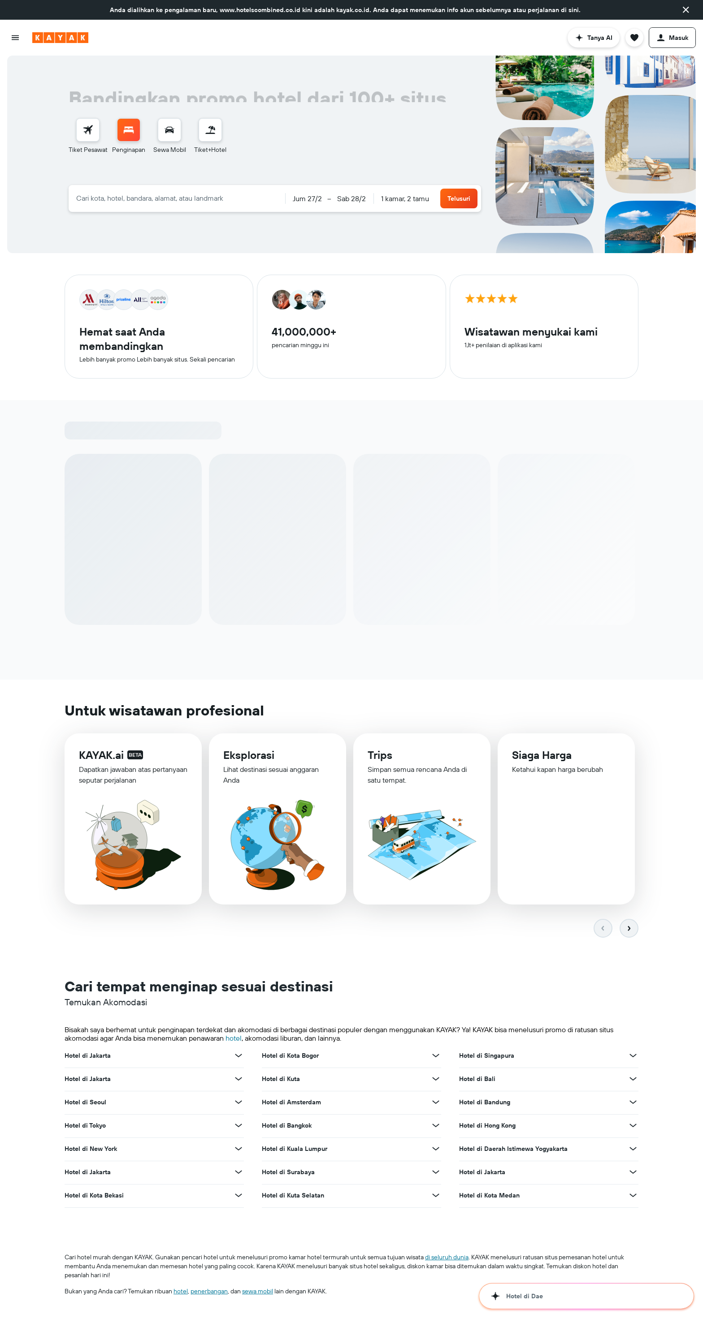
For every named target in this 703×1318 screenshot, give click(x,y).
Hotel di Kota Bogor (290, 1056)
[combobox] (177, 198)
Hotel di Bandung (484, 1103)
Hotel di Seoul (85, 1103)
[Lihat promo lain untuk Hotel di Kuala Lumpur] (435, 1149)
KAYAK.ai (101, 757)
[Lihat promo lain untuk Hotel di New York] (238, 1149)
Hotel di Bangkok (287, 1126)
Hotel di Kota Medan (489, 1196)
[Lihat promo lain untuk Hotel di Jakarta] (238, 1056)
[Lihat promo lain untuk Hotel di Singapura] (633, 1056)
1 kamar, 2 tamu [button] (405, 198)
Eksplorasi (248, 758)
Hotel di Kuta (281, 1080)
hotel (234, 1039)
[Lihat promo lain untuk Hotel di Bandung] (633, 1103)
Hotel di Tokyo (85, 1126)
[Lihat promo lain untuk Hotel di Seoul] (238, 1103)
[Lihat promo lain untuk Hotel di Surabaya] (435, 1172)
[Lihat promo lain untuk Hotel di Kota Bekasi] (238, 1196)
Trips (380, 759)
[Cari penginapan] (128, 130)
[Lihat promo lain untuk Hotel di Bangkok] (435, 1126)
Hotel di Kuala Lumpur (294, 1150)
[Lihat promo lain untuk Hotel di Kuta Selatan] (435, 1196)
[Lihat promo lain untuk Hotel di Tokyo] (238, 1126)
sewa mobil (257, 1292)
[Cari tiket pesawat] (88, 130)
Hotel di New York (91, 1150)
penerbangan (209, 1292)
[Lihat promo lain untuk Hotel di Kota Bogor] (435, 1056)
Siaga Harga (542, 760)
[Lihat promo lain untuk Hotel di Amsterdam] (435, 1103)
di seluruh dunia (447, 1258)
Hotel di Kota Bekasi (94, 1196)
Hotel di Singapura (486, 1056)
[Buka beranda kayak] (60, 37)
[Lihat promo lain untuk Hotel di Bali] (633, 1079)
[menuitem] (88, 136)
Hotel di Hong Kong (487, 1126)
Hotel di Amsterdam (291, 1103)
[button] (686, 10)
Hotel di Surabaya (288, 1173)
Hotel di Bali (477, 1080)
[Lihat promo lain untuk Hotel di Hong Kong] (633, 1126)
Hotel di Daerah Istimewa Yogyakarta (513, 1150)
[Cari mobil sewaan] (169, 130)
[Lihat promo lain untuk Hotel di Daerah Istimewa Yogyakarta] (633, 1149)
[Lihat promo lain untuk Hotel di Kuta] (435, 1079)
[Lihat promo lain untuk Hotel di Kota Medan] (633, 1196)
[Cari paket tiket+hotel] (210, 130)
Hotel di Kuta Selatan (293, 1196)
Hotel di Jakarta (88, 1056)
